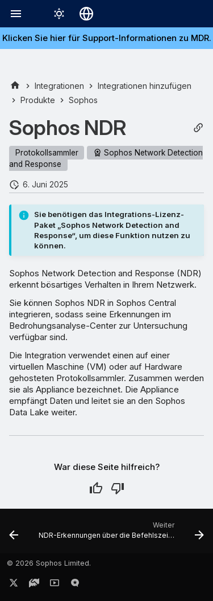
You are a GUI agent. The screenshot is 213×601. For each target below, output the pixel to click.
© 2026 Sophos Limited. (49, 563)
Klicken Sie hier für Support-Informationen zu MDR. (106, 37)
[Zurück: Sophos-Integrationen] (13, 534)
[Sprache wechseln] (86, 13)
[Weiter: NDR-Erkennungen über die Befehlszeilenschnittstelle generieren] (120, 534)
